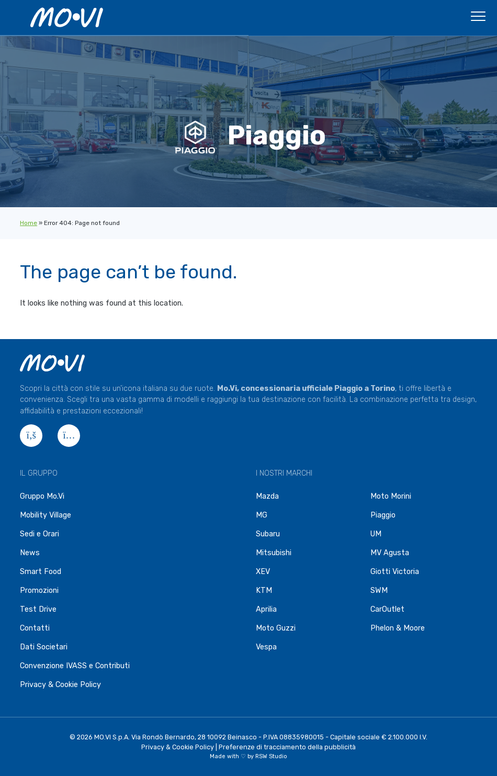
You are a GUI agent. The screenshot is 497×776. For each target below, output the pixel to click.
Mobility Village (45, 515)
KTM (264, 590)
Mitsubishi (273, 552)
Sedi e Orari (39, 534)
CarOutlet (387, 609)
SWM (379, 590)
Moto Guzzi (276, 628)
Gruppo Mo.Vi (42, 496)
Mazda (267, 496)
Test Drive (38, 609)
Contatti (35, 628)
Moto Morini (390, 496)
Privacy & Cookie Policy (60, 684)
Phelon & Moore (397, 628)
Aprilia (266, 609)
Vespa (266, 647)
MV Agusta (389, 552)
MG (261, 515)
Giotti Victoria (394, 571)
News (30, 552)
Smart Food (40, 571)
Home (28, 223)
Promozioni (39, 590)
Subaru (268, 534)
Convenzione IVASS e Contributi (75, 665)
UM (375, 534)
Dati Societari (43, 647)
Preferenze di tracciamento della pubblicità (287, 747)
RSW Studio (271, 756)
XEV (263, 571)
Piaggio (383, 515)
